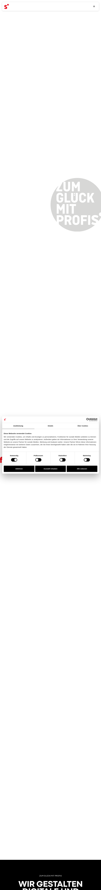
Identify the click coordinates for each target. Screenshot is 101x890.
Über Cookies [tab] (83, 426)
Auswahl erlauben (50, 469)
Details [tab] (50, 426)
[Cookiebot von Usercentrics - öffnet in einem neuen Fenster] (88, 419)
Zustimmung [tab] (18, 426)
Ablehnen (19, 469)
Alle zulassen (82, 469)
